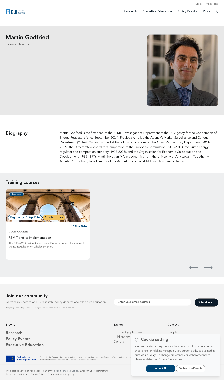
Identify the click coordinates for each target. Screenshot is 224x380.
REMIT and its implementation (30, 237)
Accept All (160, 368)
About (198, 4)
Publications (122, 337)
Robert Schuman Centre (66, 371)
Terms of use (53, 308)
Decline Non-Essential (190, 368)
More (206, 11)
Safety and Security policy (61, 375)
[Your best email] (152, 302)
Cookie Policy (38, 375)
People (172, 332)
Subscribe (206, 302)
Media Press (212, 4)
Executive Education (25, 345)
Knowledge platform (128, 332)
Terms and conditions (16, 375)
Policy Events (187, 11)
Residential (16, 194)
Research (130, 11)
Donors (119, 341)
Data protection (68, 308)
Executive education (157, 11)
